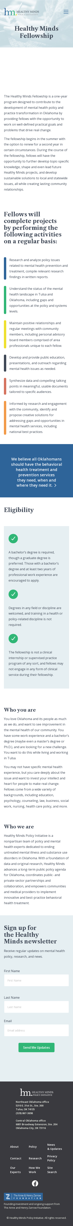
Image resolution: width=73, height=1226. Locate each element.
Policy (33, 1146)
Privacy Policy (52, 1158)
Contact (15, 1158)
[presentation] (36, 1063)
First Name (12, 971)
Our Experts (15, 1170)
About (14, 1146)
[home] (21, 12)
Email (8, 1021)
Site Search (52, 1170)
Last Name (12, 997)
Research (35, 1158)
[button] (65, 11)
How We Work (34, 1170)
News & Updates (54, 1147)
